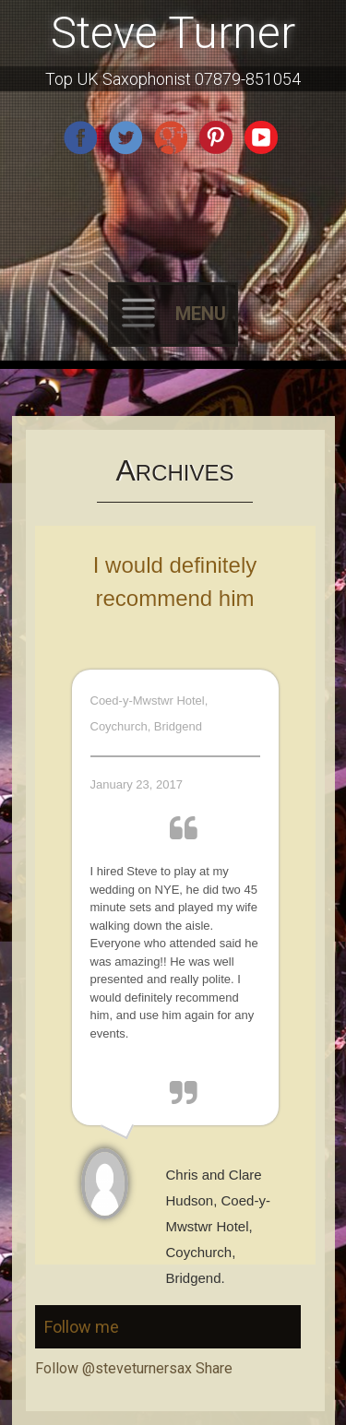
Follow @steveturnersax (113, 1368)
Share (214, 1368)
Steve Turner (173, 32)
